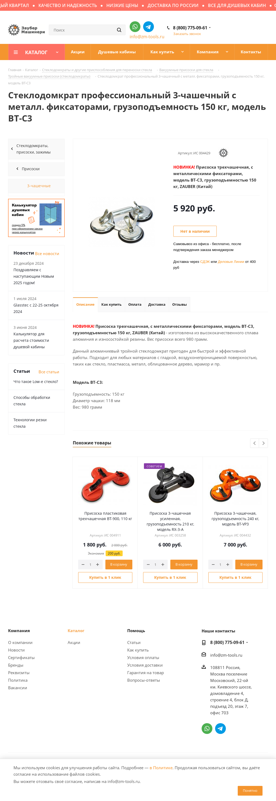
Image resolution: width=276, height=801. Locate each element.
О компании (20, 642)
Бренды (15, 665)
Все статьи (49, 371)
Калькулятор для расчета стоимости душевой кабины (31, 340)
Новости (16, 650)
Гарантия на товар (145, 672)
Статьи (134, 642)
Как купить (138, 650)
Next (263, 443)
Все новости (47, 253)
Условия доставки (145, 665)
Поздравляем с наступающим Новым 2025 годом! (33, 276)
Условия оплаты (143, 657)
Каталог (76, 630)
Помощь (136, 630)
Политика (17, 680)
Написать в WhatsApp (135, 26)
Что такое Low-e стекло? (35, 381)
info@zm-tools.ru (147, 37)
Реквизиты (19, 672)
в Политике (161, 767)
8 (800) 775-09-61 (190, 28)
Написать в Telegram (148, 26)
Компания (19, 630)
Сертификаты (21, 657)
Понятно (250, 790)
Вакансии (17, 687)
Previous (254, 443)
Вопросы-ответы (143, 680)
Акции (74, 642)
